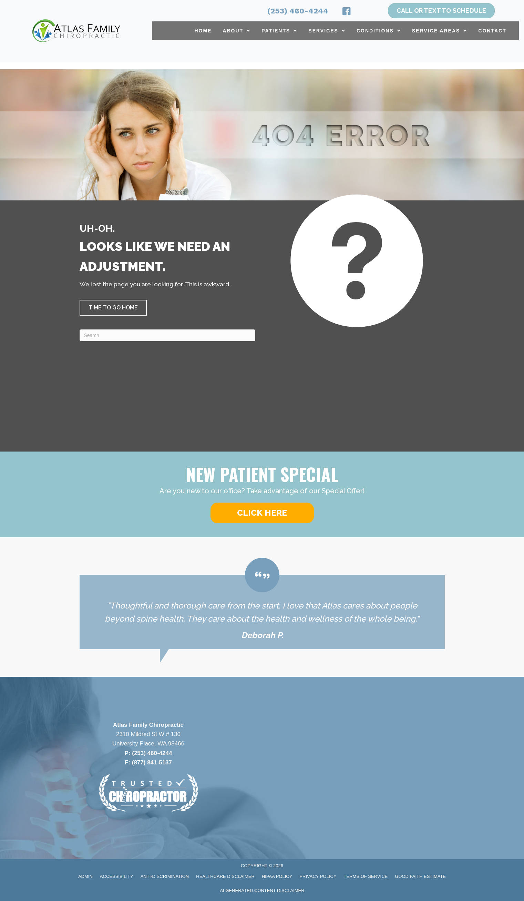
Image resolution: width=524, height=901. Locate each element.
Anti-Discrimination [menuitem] (165, 876)
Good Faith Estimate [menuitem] (420, 876)
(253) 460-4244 (297, 11)
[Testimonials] (262, 603)
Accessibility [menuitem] (116, 876)
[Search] (167, 335)
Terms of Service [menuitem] (366, 876)
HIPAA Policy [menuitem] (277, 876)
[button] (113, 308)
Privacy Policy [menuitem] (317, 876)
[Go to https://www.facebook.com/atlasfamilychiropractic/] (346, 12)
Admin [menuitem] (85, 876)
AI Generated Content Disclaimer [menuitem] (262, 890)
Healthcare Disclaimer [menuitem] (225, 876)
